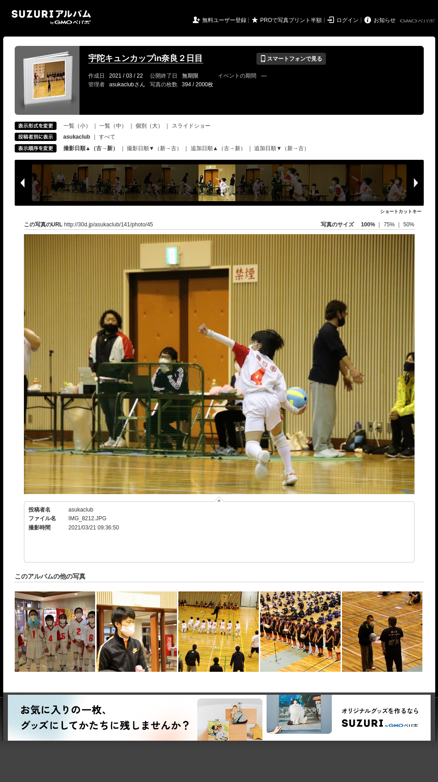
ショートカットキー (400, 211)
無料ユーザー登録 (224, 20)
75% (390, 224)
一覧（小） (77, 126)
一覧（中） (113, 126)
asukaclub (80, 509)
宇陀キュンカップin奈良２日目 (145, 58)
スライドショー (191, 126)
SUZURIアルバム (51, 17)
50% (408, 224)
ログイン (347, 20)
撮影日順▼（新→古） (154, 148)
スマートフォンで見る (291, 59)
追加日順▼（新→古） (281, 148)
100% (367, 224)
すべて (107, 137)
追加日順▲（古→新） (218, 148)
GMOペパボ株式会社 (418, 21)
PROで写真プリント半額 (291, 20)
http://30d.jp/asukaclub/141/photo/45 (108, 224)
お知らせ (385, 20)
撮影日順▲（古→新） (91, 148)
